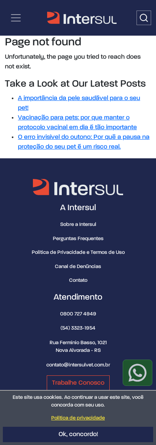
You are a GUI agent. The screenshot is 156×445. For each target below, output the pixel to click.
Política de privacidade (78, 418)
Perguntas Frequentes (78, 238)
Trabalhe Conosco (78, 383)
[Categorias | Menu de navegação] (16, 18)
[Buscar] (143, 18)
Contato (78, 280)
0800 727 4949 (78, 314)
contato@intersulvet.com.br (78, 365)
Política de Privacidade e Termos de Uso (78, 252)
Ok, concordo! (78, 434)
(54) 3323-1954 (78, 328)
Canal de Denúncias (78, 266)
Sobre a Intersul (78, 224)
